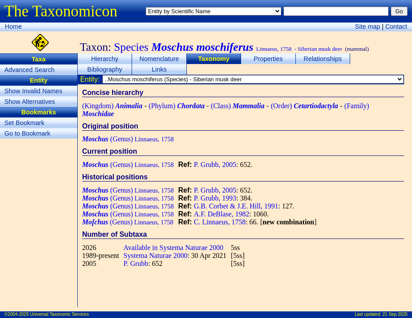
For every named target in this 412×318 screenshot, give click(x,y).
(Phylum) (177, 106)
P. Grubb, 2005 (215, 164)
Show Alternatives (29, 101)
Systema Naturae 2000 (156, 255)
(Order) (304, 106)
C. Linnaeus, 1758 (220, 222)
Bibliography (104, 69)
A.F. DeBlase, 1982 (221, 214)
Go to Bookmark (27, 133)
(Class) (238, 106)
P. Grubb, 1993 (215, 198)
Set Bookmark (24, 122)
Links (159, 69)
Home (13, 26)
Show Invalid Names (33, 91)
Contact (396, 26)
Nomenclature (159, 58)
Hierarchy (104, 58)
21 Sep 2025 (395, 314)
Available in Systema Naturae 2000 (173, 247)
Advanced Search (29, 69)
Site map (367, 26)
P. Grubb (136, 263)
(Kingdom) (112, 106)
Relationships (323, 58)
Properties (268, 58)
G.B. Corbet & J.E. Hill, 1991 (236, 206)
